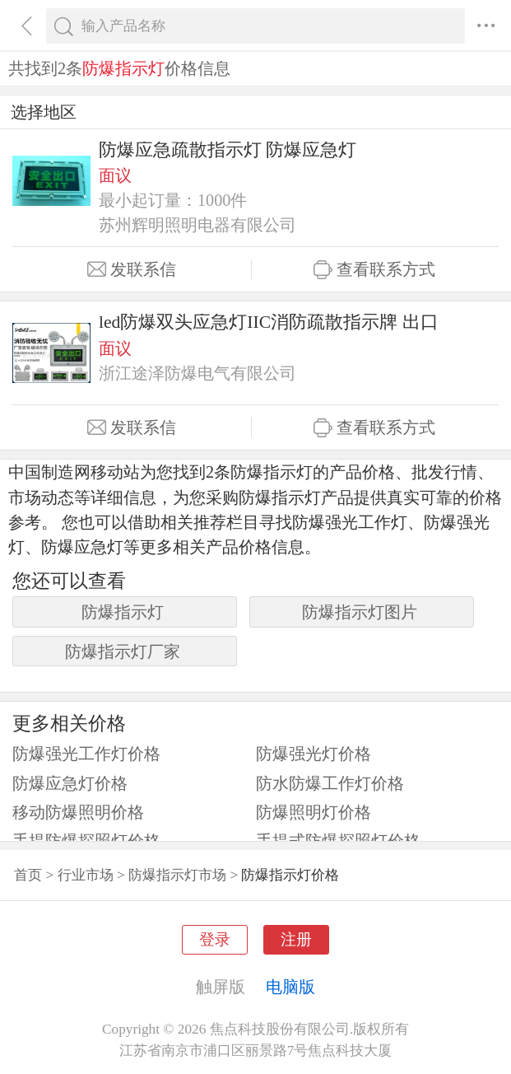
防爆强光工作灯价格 (86, 754)
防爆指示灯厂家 (122, 651)
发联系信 (131, 269)
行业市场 (86, 875)
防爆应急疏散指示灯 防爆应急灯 (227, 150)
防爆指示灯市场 (177, 875)
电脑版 (290, 987)
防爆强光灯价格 (313, 754)
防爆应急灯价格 (70, 783)
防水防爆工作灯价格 (330, 783)
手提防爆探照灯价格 (86, 841)
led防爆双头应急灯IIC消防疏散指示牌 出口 (269, 322)
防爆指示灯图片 (359, 612)
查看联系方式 (374, 269)
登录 (214, 939)
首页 (28, 875)
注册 (296, 939)
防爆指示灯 (122, 612)
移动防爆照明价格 (78, 812)
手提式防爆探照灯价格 (338, 841)
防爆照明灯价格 (313, 812)
